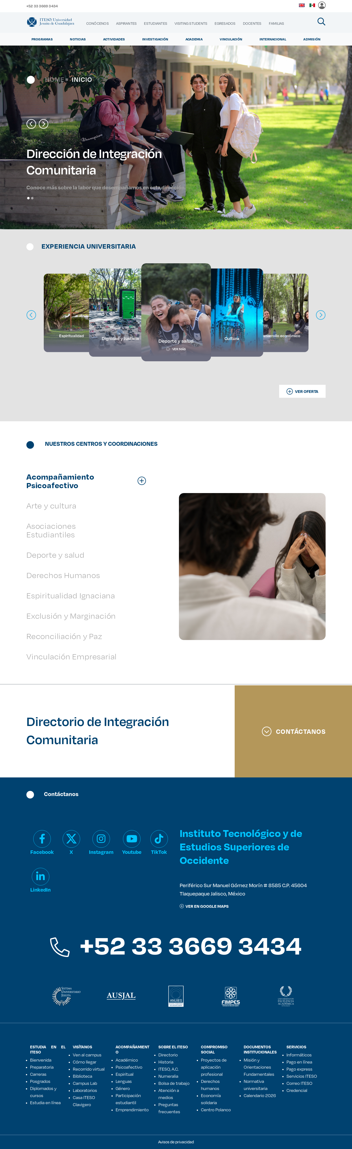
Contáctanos (294, 731)
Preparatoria (42, 1067)
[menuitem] (97, 23)
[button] (31, 124)
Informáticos (299, 1055)
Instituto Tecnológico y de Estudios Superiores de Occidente (241, 846)
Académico (127, 1060)
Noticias (78, 39)
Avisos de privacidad (176, 1142)
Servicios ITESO (301, 1076)
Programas (42, 39)
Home (55, 79)
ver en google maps (204, 906)
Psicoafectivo (129, 1067)
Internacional (273, 39)
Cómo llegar (84, 1062)
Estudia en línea (45, 1102)
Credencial (296, 1090)
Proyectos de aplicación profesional (214, 1067)
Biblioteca (82, 1076)
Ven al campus (87, 1055)
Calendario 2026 (260, 1095)
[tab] (88, 480)
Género (123, 1088)
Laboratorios (85, 1090)
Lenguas (124, 1081)
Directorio (168, 1055)
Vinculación (231, 39)
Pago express (299, 1069)
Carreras (38, 1074)
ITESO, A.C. (168, 1069)
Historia (165, 1062)
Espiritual (124, 1074)
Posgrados (40, 1081)
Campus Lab (85, 1083)
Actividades (114, 39)
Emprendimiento (132, 1109)
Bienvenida (40, 1060)
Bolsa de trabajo (173, 1083)
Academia (194, 39)
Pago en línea (299, 1062)
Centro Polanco (216, 1109)
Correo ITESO (299, 1083)
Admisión (311, 39)
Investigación (155, 39)
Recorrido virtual (89, 1069)
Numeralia (168, 1076)
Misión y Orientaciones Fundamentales (259, 1067)
